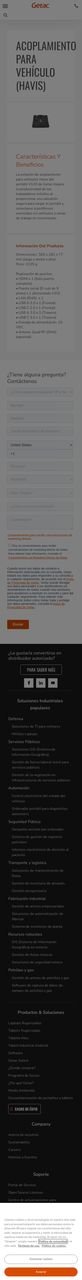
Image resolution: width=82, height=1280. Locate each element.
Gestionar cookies (41, 1267)
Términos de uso (29, 1254)
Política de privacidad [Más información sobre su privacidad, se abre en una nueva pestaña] (53, 1250)
